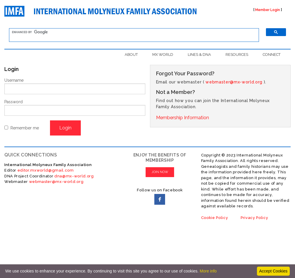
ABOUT (131, 54)
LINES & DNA (199, 54)
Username (14, 80)
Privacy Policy (254, 217)
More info (208, 271)
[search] (130, 32)
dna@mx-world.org (74, 176)
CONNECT (271, 54)
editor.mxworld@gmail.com (45, 170)
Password (13, 101)
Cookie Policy (214, 217)
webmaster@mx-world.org (233, 82)
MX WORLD (162, 54)
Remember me (24, 128)
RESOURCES (237, 54)
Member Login (267, 10)
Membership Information (182, 117)
